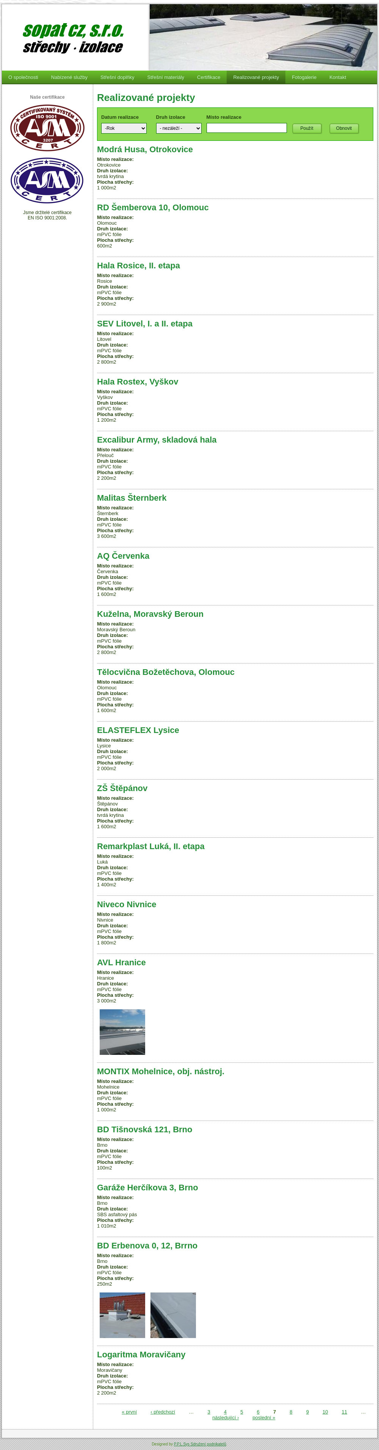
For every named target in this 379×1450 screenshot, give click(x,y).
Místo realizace (224, 117)
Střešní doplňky (117, 77)
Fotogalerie (304, 77)
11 (344, 1412)
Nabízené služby (69, 77)
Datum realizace (120, 117)
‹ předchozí (162, 1412)
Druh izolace (170, 117)
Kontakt (337, 77)
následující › (225, 1417)
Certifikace (208, 77)
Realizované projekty (256, 77)
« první (129, 1412)
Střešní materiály (166, 77)
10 (325, 1412)
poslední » (263, 1417)
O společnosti (23, 77)
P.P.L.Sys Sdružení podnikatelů (200, 1444)
